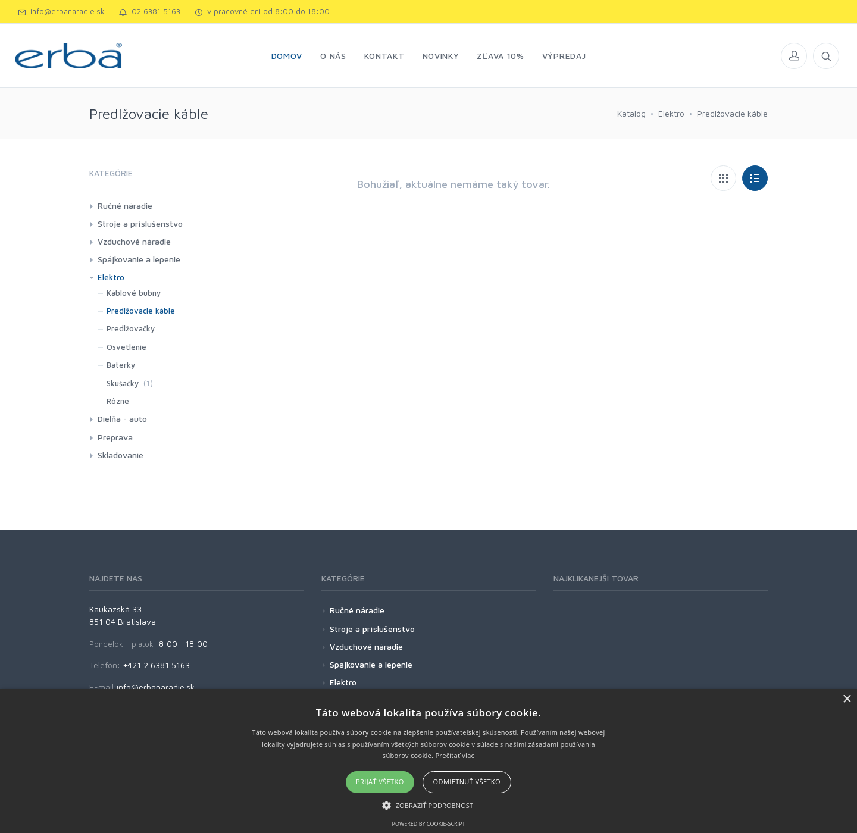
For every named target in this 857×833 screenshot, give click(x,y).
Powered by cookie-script (428, 824)
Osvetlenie (126, 347)
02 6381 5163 (149, 11)
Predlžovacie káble (732, 113)
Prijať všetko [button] (380, 781)
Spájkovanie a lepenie (139, 259)
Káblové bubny (134, 293)
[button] (429, 805)
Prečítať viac (454, 755)
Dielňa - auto (122, 419)
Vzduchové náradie (134, 241)
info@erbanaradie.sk (61, 11)
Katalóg (631, 113)
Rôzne (118, 401)
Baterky (121, 364)
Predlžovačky (131, 328)
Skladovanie (120, 455)
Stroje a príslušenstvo (140, 223)
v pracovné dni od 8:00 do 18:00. (263, 11)
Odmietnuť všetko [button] (467, 781)
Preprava (115, 437)
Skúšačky (123, 383)
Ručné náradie (125, 206)
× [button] (846, 699)
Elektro (671, 113)
